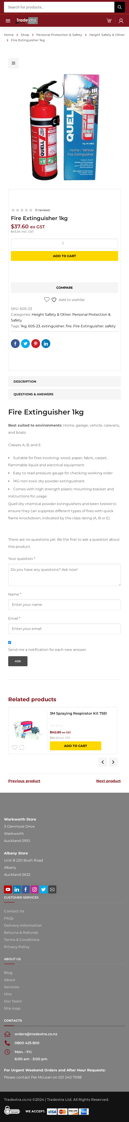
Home (9, 35)
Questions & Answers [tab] (33, 394)
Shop (25, 35)
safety (110, 326)
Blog (8, 973)
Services (11, 987)
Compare (64, 288)
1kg (24, 326)
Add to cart (64, 256)
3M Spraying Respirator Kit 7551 (78, 713)
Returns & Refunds (21, 932)
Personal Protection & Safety (59, 35)
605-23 (34, 326)
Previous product (24, 781)
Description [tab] (25, 382)
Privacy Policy (16, 947)
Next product (108, 781)
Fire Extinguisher (88, 326)
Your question (21, 559)
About (9, 980)
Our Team (13, 1001)
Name (14, 594)
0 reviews (42, 210)
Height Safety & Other (107, 35)
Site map (12, 1008)
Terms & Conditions (21, 940)
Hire (8, 994)
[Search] (119, 7)
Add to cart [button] (75, 746)
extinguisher (53, 326)
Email (14, 618)
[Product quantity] (64, 243)
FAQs (9, 918)
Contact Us (14, 911)
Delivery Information (23, 925)
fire (69, 326)
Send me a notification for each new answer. (47, 650)
